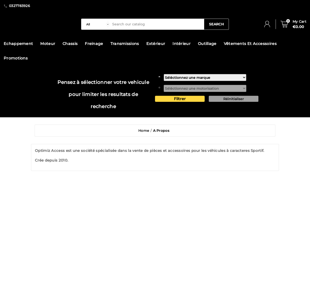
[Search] (157, 24)
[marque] (205, 77)
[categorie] (97, 24)
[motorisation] (205, 88)
